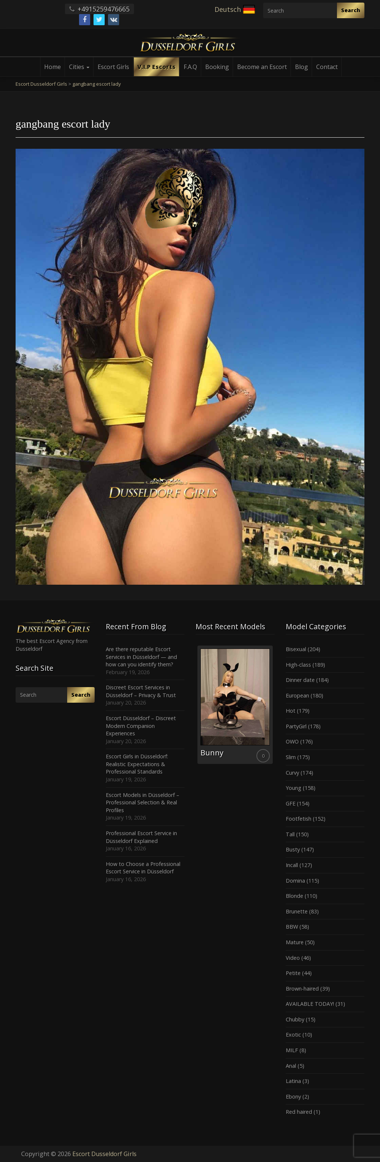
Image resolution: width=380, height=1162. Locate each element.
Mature (295, 942)
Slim (291, 757)
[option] (234, 705)
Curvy (292, 772)
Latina (293, 1080)
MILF (292, 1050)
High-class (298, 664)
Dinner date (300, 679)
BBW (292, 926)
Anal (291, 1065)
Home (52, 67)
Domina (295, 880)
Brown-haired (302, 988)
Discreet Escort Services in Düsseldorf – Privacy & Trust (141, 691)
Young (293, 787)
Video (293, 957)
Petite (293, 972)
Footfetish (298, 818)
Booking (217, 67)
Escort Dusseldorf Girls (104, 1154)
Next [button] (274, 707)
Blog (301, 67)
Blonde (294, 895)
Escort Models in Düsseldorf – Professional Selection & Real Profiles (142, 802)
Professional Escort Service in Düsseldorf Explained (141, 837)
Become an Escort (262, 67)
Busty (293, 849)
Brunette (297, 911)
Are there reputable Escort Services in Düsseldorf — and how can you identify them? (141, 657)
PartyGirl (296, 726)
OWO (292, 741)
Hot (290, 710)
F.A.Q (190, 67)
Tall (290, 834)
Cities (79, 67)
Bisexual (296, 649)
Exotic (293, 1034)
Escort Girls (113, 67)
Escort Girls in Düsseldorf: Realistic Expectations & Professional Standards (137, 764)
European (297, 695)
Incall (292, 865)
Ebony (293, 1096)
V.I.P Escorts (156, 67)
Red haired (299, 1111)
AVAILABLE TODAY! (310, 1003)
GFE (290, 803)
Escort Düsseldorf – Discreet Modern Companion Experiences (141, 726)
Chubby (295, 1019)
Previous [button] (195, 707)
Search (350, 10)
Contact (327, 67)
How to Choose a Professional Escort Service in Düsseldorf (143, 867)
